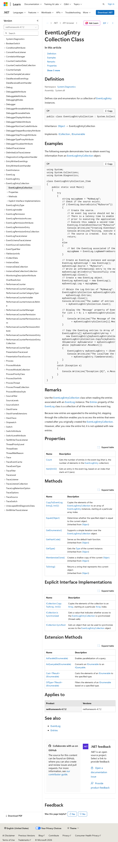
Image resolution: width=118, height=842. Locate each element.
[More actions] (113, 23)
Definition (51, 53)
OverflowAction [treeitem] (13, 279)
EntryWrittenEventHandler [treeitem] (18, 165)
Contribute (54, 835)
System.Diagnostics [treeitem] (15, 38)
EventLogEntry (104, 98)
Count (49, 459)
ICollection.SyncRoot (56, 624)
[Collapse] (37, 20)
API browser (68, 22)
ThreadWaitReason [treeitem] (15, 453)
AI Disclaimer (8, 835)
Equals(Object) (53, 517)
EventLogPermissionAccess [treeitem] (18, 218)
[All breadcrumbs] (47, 23)
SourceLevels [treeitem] (12, 400)
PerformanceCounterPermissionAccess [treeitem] (23, 320)
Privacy (66, 835)
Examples (51, 57)
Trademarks (23, 839)
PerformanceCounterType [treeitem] (18, 347)
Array (70, 606)
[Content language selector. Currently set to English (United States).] (16, 828)
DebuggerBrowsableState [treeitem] (18, 113)
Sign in (111, 3)
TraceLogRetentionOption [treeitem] (18, 488)
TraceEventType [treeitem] (13, 466)
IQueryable (80, 667)
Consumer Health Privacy (87, 835)
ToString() (50, 566)
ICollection (64, 134)
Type (78, 548)
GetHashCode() (53, 539)
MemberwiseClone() (55, 557)
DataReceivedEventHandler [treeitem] (18, 82)
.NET (56, 22)
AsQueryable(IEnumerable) (58, 664)
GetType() (50, 548)
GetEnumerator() (54, 530)
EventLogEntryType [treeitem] (15, 205)
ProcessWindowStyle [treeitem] (16, 391)
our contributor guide (59, 772)
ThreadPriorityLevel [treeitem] (15, 444)
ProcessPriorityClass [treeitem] (15, 374)
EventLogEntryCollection (80, 155)
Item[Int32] (51, 468)
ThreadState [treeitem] (12, 448)
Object (61, 126)
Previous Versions (26, 835)
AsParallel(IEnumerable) (57, 658)
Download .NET (105, 12)
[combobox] (21, 27)
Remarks (51, 61)
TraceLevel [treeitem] (11, 474)
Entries (93, 402)
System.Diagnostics (66, 86)
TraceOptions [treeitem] (12, 492)
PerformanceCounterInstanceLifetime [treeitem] (23, 303)
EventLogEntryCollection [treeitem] (20, 187)
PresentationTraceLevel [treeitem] (17, 352)
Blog (41, 835)
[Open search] (103, 4)
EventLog (70, 402)
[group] (80, 116)
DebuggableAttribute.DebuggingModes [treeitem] (16, 98)
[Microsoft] (6, 4)
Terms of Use (8, 839)
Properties (52, 65)
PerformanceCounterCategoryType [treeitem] (22, 293)
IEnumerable (78, 134)
